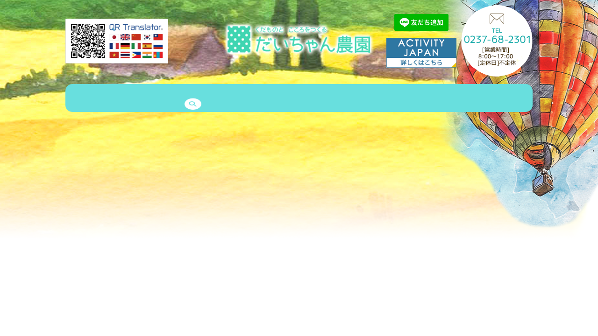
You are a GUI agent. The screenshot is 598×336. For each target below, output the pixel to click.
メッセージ (349, 99)
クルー (307, 99)
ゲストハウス (212, 99)
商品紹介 (163, 99)
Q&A (388, 99)
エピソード (265, 99)
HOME (82, 99)
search (505, 99)
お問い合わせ (431, 99)
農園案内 (121, 99)
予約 (473, 99)
